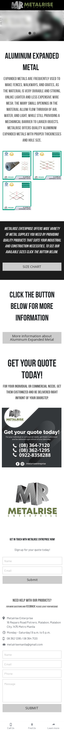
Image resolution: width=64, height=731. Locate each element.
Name (8, 561)
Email (7, 570)
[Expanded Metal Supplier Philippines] (17, 195)
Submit (32, 580)
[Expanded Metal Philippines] (47, 165)
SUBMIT (31, 708)
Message (9, 684)
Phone (8, 673)
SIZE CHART (32, 266)
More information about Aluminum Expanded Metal (32, 338)
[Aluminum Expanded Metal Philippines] (17, 165)
